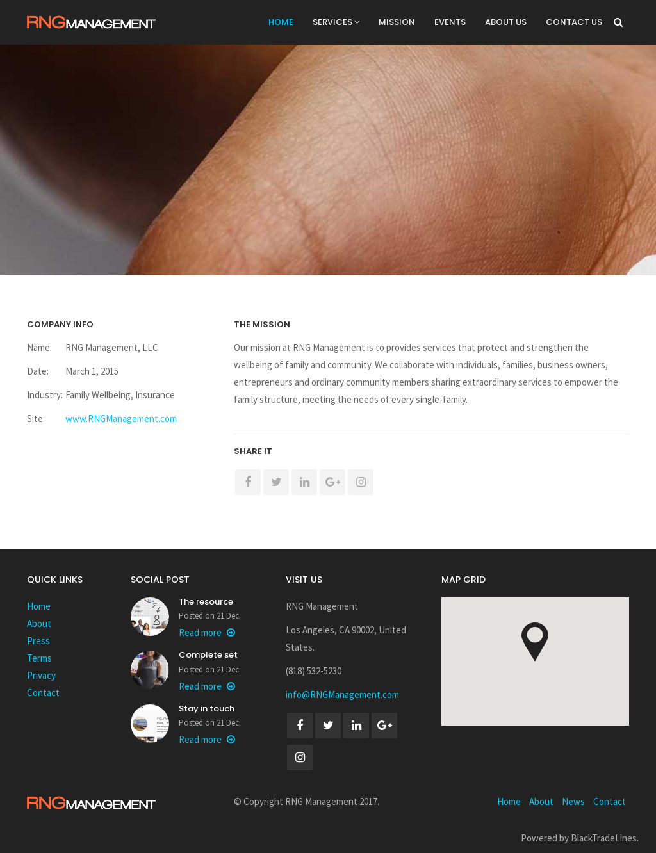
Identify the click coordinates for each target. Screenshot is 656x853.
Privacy (41, 675)
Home (280, 22)
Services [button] (336, 22)
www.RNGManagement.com (121, 418)
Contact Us (574, 22)
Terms (39, 658)
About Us (506, 22)
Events (450, 22)
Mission (397, 22)
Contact (43, 692)
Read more (207, 632)
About (39, 623)
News (573, 801)
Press (38, 641)
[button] (534, 642)
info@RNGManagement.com (342, 694)
